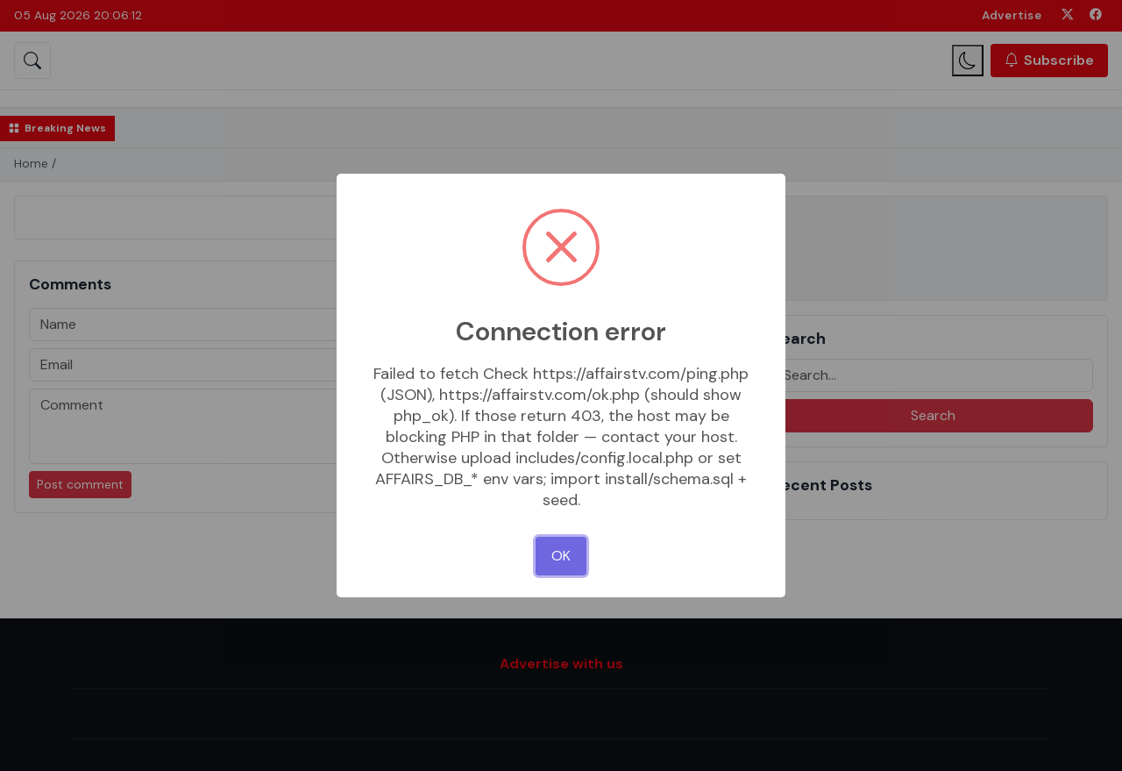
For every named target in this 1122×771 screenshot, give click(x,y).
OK (561, 555)
